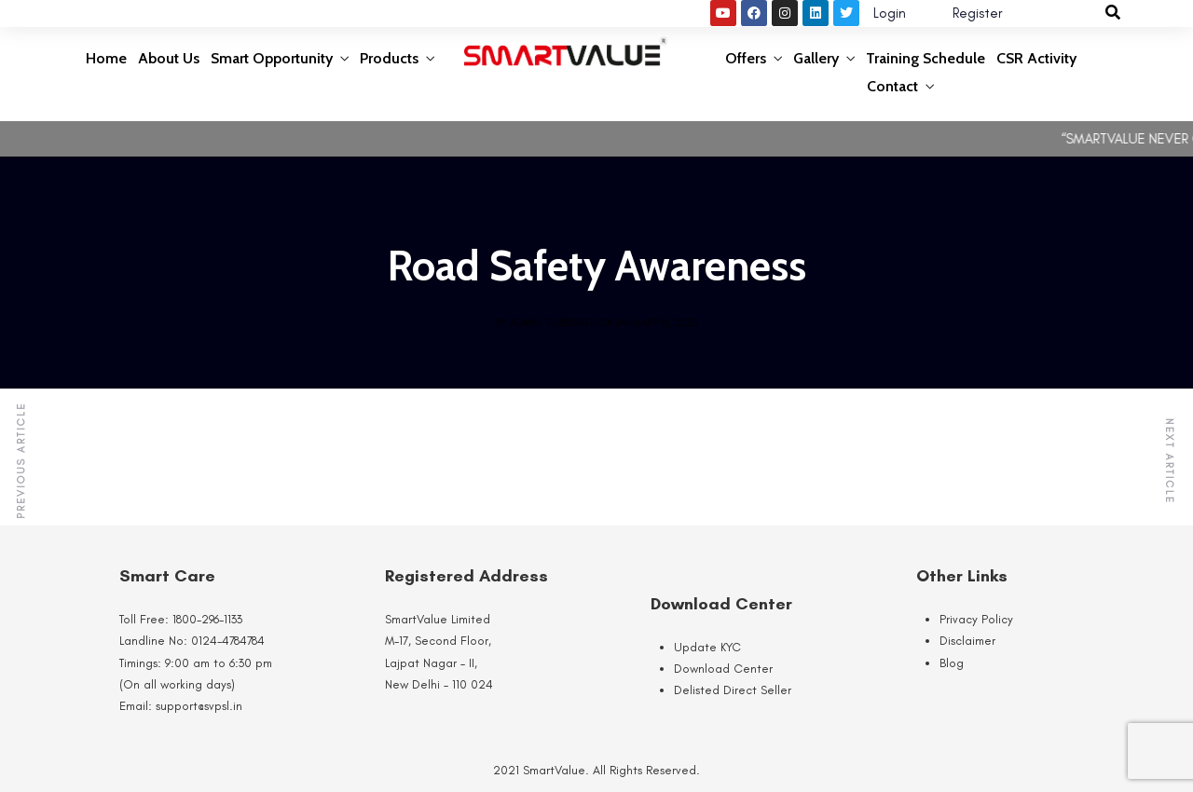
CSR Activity (1036, 58)
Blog (951, 663)
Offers (745, 58)
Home (106, 58)
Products (389, 58)
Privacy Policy (976, 619)
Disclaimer (967, 641)
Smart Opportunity (272, 58)
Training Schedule (925, 58)
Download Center (723, 669)
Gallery (816, 58)
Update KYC (707, 647)
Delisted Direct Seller (732, 690)
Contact (892, 86)
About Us (168, 58)
